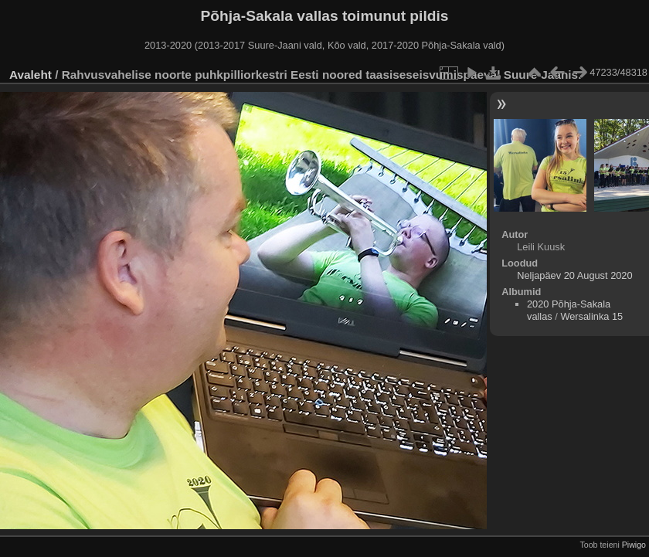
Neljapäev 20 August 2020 (574, 275)
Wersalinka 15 (591, 316)
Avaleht (30, 74)
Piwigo (634, 544)
